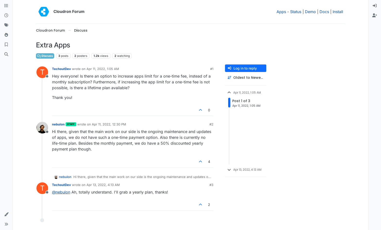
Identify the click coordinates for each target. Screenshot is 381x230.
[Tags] (6, 25)
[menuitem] (374, 6)
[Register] (374, 15)
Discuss (45, 56)
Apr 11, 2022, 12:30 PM (109, 124)
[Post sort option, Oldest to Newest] (245, 77)
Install (338, 11)
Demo (310, 11)
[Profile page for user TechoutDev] (42, 72)
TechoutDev (61, 69)
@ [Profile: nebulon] (61, 192)
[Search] (6, 54)
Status (295, 11)
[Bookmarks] (6, 45)
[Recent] (6, 15)
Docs (324, 11)
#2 (211, 124)
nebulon (58, 124)
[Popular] (6, 35)
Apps (281, 11)
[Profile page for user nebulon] (42, 127)
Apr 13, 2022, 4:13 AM (103, 185)
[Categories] (6, 6)
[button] (6, 214)
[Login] (374, 6)
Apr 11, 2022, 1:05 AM (103, 69)
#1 (211, 69)
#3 (211, 185)
